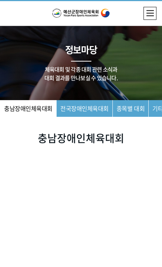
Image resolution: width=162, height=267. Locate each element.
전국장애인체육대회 (84, 108)
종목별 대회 (131, 108)
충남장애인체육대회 (28, 108)
